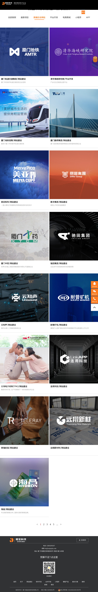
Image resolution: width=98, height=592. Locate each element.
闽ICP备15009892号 (47, 590)
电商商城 (67, 17)
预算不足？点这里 (49, 557)
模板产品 (67, 12)
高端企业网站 (39, 17)
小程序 (60, 12)
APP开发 (52, 12)
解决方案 (76, 12)
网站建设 (35, 12)
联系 (93, 12)
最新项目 (25, 17)
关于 (28, 12)
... (57, 524)
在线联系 (83, 540)
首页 (23, 12)
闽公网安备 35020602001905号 (69, 590)
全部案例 (12, 17)
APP (88, 17)
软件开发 (44, 12)
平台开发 (54, 17)
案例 (83, 12)
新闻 (88, 12)
